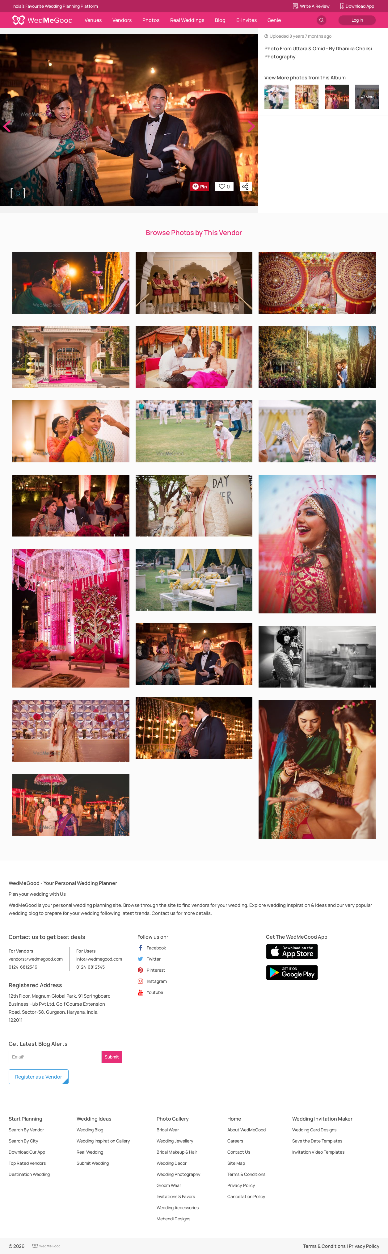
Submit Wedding (93, 1163)
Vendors (122, 20)
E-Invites (246, 20)
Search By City (23, 1141)
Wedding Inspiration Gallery (103, 1141)
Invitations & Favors (176, 1196)
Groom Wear (169, 1185)
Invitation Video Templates (318, 1152)
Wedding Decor (172, 1163)
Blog (220, 20)
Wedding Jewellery (175, 1141)
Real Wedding (90, 1152)
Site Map (236, 1163)
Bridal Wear (168, 1130)
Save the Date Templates (317, 1141)
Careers (235, 1141)
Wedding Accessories (178, 1207)
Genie (274, 20)
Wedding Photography (178, 1174)
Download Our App (27, 1152)
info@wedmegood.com (99, 959)
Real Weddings (187, 20)
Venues (93, 20)
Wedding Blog (90, 1130)
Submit (112, 1057)
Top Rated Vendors (27, 1163)
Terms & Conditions (246, 1174)
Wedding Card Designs (314, 1130)
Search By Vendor (26, 1130)
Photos (150, 20)
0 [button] (224, 186)
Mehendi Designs (173, 1219)
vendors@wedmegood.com (36, 959)
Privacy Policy (241, 1185)
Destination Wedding (29, 1174)
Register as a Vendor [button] (38, 1076)
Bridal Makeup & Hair (177, 1152)
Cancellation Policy (246, 1196)
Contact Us (238, 1152)
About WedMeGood (246, 1130)
